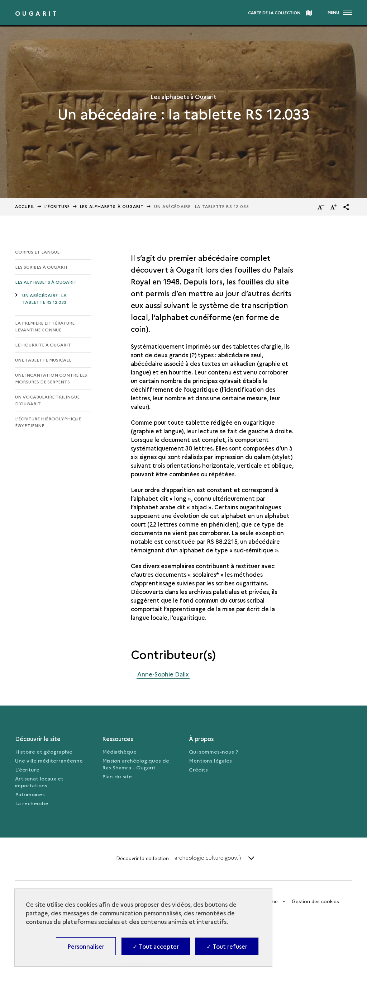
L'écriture (27, 769)
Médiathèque (119, 751)
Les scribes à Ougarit (41, 267)
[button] (346, 207)
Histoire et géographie (43, 751)
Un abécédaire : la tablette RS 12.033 (44, 298)
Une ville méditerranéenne (49, 760)
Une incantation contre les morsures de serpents (51, 378)
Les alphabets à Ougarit (112, 206)
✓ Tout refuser (226, 946)
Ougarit (37, 13)
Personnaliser (85, 946)
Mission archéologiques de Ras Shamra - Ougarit (135, 764)
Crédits (198, 769)
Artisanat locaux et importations (39, 782)
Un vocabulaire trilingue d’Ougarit (47, 399)
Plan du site (117, 776)
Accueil (24, 206)
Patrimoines (30, 794)
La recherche (31, 803)
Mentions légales (210, 760)
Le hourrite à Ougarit (43, 344)
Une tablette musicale (43, 360)
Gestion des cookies (315, 901)
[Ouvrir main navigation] (340, 12)
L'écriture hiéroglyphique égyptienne (48, 421)
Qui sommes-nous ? (213, 751)
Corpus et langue (37, 252)
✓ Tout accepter (156, 946)
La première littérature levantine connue (45, 326)
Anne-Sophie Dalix (163, 674)
